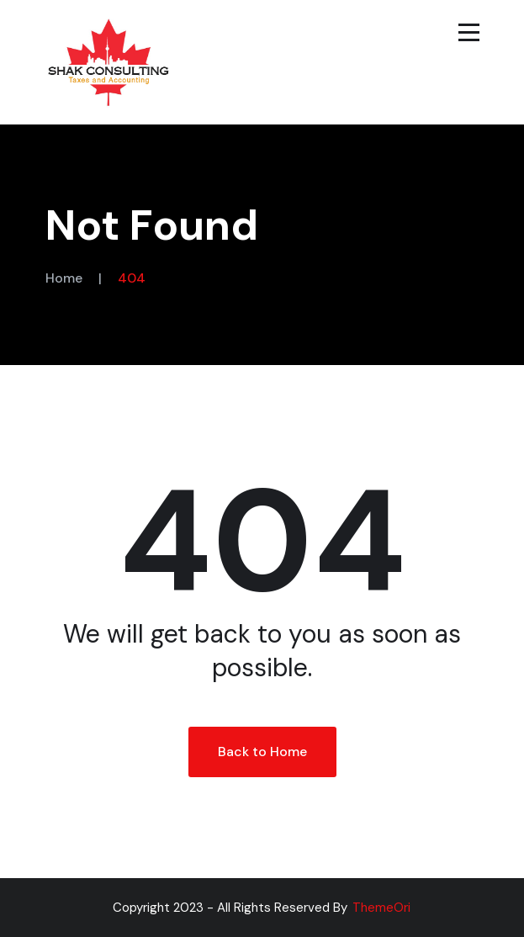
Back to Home (262, 751)
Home (63, 278)
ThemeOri (381, 907)
